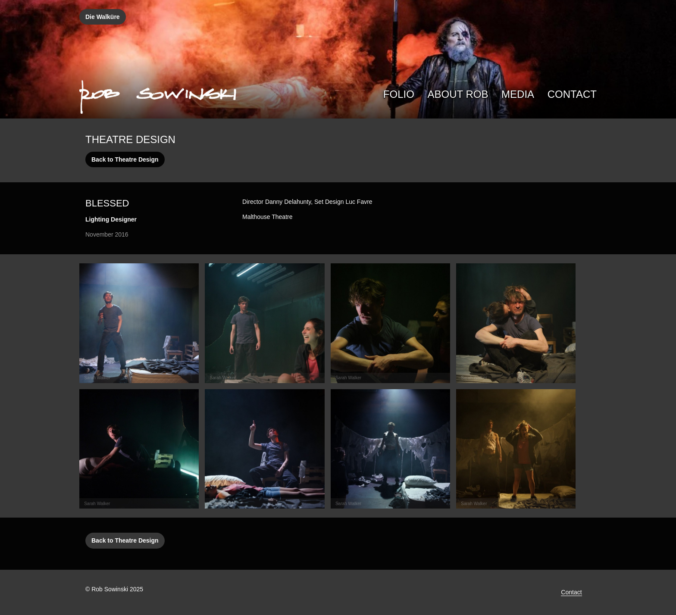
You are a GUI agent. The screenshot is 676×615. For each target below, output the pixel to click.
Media (517, 94)
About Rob (458, 94)
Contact (572, 94)
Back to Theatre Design (125, 159)
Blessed (107, 203)
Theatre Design (130, 139)
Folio (398, 94)
